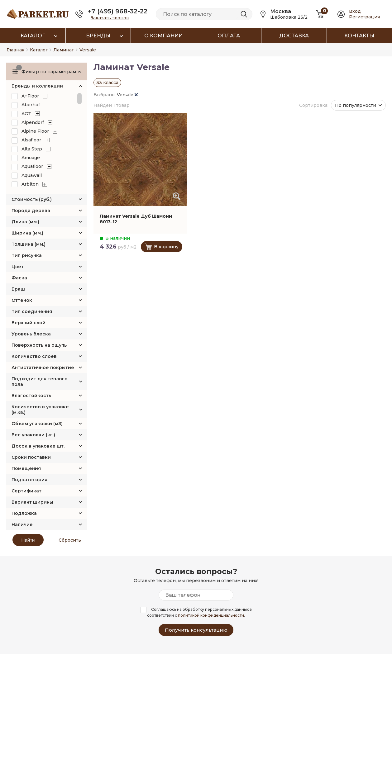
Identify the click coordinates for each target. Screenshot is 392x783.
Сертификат (26, 491)
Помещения (26, 468)
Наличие (22, 524)
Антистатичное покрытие (43, 367)
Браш (18, 289)
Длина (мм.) (25, 222)
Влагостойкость (31, 395)
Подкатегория (29, 479)
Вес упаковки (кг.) (33, 435)
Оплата (229, 36)
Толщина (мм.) (28, 244)
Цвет (18, 266)
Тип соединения (32, 311)
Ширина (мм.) (27, 233)
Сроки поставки (31, 457)
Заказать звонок (110, 18)
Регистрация (364, 17)
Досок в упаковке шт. (38, 446)
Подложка (24, 513)
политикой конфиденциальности (211, 615)
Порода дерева (31, 210)
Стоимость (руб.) (32, 199)
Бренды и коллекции (37, 86)
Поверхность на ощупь (39, 345)
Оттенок (22, 300)
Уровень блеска (31, 334)
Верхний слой (28, 322)
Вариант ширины (32, 502)
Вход (355, 11)
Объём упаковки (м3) (37, 423)
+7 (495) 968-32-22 (117, 11)
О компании (163, 36)
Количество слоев (34, 356)
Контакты (359, 36)
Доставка (294, 36)
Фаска (19, 278)
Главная (15, 50)
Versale (127, 94)
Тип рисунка (27, 255)
